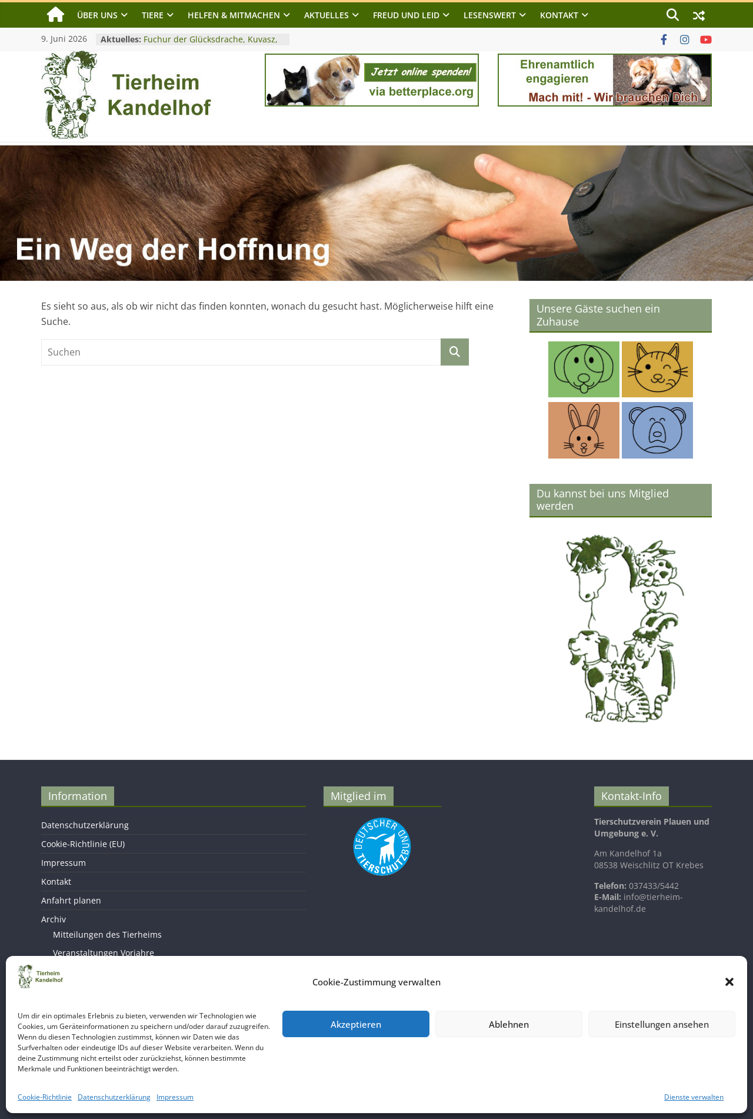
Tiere (153, 15)
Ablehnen (509, 1024)
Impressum (175, 1097)
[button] (729, 982)
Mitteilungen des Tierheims (107, 934)
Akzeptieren (356, 1024)
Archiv (53, 919)
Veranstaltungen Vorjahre (103, 952)
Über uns (97, 15)
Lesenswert (490, 15)
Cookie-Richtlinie (45, 1097)
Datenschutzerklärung (114, 1097)
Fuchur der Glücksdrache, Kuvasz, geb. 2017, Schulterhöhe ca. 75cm (211, 45)
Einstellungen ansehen (662, 1024)
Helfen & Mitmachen (234, 15)
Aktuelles (326, 15)
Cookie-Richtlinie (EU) (83, 843)
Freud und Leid (406, 15)
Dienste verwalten (694, 1097)
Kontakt (559, 15)
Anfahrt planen (71, 900)
